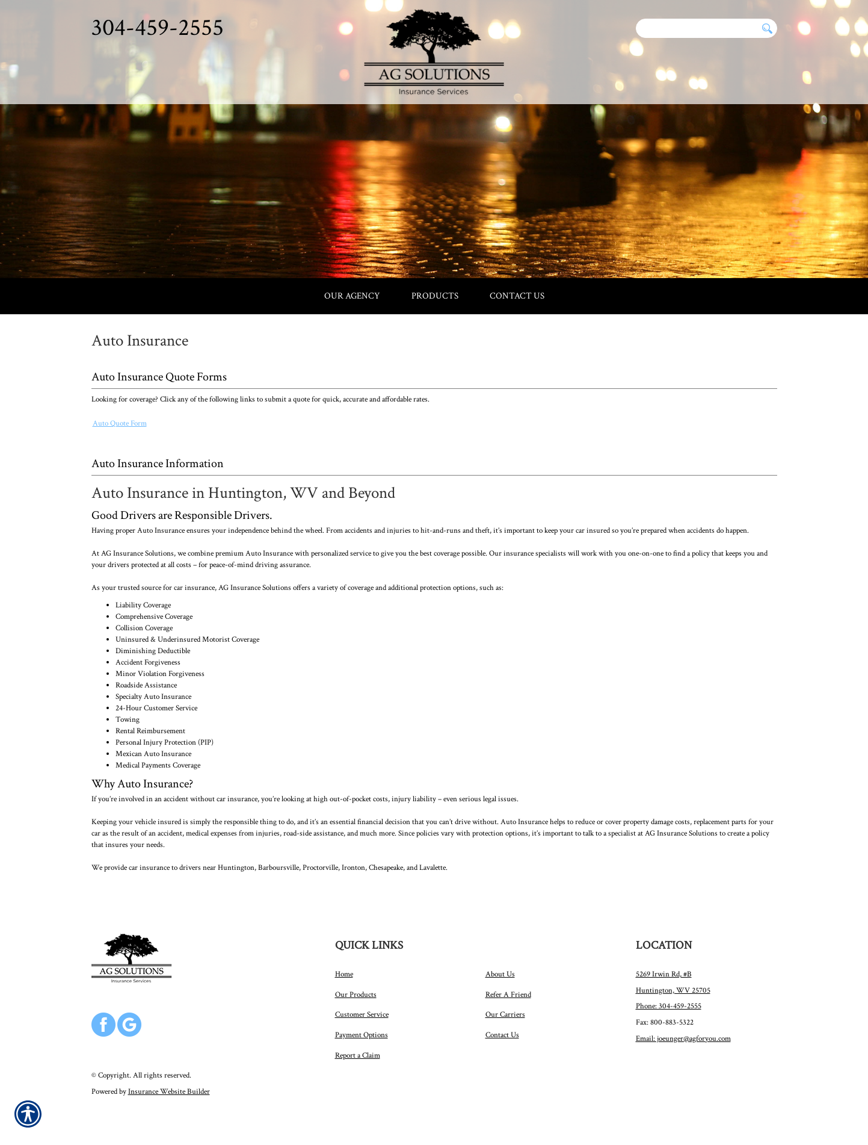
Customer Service (362, 1014)
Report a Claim (357, 1055)
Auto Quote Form (120, 423)
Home (344, 974)
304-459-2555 (157, 27)
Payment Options (361, 1034)
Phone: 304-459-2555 (668, 1006)
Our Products (356, 994)
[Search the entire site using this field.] (696, 28)
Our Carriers (505, 1014)
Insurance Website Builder (169, 1091)
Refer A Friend (508, 994)
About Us (500, 974)
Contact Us (502, 1034)
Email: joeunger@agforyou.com (683, 1038)
